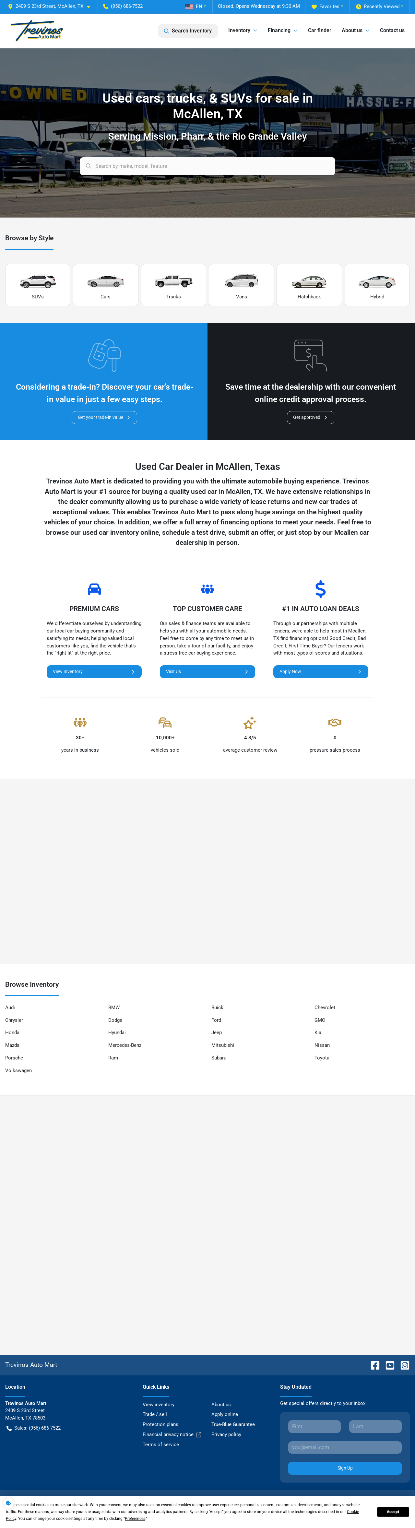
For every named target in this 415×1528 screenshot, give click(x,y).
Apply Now (320, 671)
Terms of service (161, 1444)
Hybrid (377, 285)
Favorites (325, 6)
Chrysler (14, 1020)
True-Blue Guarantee (233, 1424)
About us (221, 1405)
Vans (241, 285)
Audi (10, 1007)
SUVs (37, 285)
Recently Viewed (377, 6)
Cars (105, 285)
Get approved (310, 417)
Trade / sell (155, 1414)
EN (193, 6)
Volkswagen (18, 1070)
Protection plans (160, 1424)
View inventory (158, 1405)
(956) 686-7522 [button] (123, 6)
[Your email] (345, 1447)
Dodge (115, 1020)
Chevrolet (324, 1007)
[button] (51, 6)
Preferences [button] (135, 1518)
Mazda (12, 1045)
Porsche (14, 1058)
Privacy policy (226, 1434)
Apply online (224, 1414)
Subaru (218, 1058)
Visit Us (207, 671)
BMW (114, 1007)
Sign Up (345, 1468)
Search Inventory (188, 31)
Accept (393, 1511)
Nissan (322, 1045)
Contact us (392, 30)
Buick (217, 1007)
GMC (319, 1020)
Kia (317, 1032)
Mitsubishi (222, 1045)
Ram (113, 1058)
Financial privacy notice (172, 1434)
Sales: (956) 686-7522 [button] (33, 1428)
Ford (216, 1020)
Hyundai (117, 1032)
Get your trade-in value (104, 417)
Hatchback (309, 285)
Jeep (216, 1032)
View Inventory (94, 671)
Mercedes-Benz (124, 1045)
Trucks (173, 285)
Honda (12, 1032)
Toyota (321, 1058)
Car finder (319, 30)
